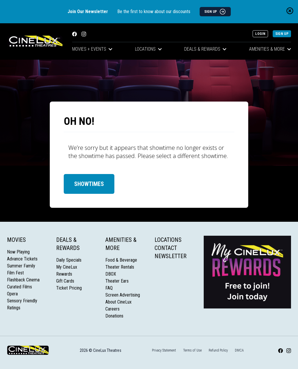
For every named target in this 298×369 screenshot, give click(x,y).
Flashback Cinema (23, 280)
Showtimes (89, 183)
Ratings (13, 308)
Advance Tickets (22, 259)
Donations (114, 316)
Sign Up (281, 34)
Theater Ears (117, 281)
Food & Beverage (121, 260)
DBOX (110, 274)
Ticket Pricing (69, 288)
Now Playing (18, 252)
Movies (16, 239)
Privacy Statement (164, 350)
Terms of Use (192, 350)
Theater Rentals (119, 267)
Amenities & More (270, 49)
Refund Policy (218, 350)
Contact (166, 247)
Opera (12, 294)
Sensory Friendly (22, 301)
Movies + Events (92, 49)
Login (260, 34)
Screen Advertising (122, 295)
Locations (148, 49)
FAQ (109, 288)
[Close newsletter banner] (289, 10)
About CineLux (118, 302)
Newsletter (171, 256)
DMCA (239, 350)
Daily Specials (68, 260)
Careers (112, 309)
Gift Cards (65, 281)
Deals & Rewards (205, 49)
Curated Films (19, 287)
